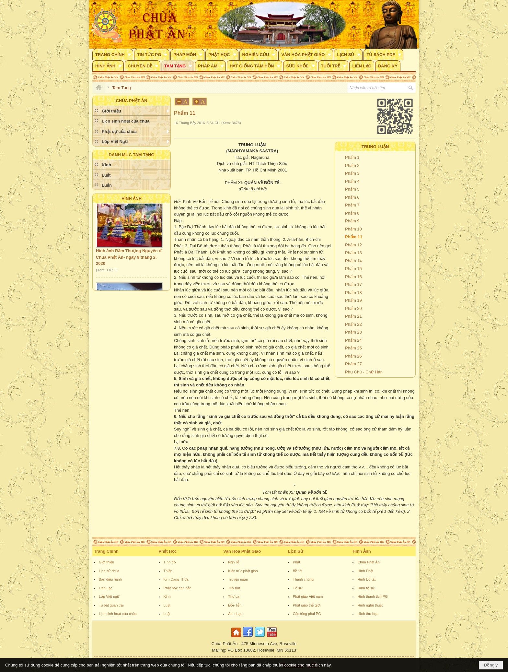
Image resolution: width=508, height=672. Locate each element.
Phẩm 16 (353, 276)
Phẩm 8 (352, 213)
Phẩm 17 (353, 284)
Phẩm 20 (353, 308)
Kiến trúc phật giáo (243, 571)
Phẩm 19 (353, 300)
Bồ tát (298, 571)
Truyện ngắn (238, 579)
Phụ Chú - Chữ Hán (364, 372)
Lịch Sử (295, 551)
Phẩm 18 (353, 292)
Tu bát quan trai (111, 605)
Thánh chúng (303, 579)
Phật (296, 562)
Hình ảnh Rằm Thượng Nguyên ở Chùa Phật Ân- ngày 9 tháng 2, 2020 (128, 259)
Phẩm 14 (353, 260)
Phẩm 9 (352, 220)
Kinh (167, 596)
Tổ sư (297, 588)
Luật (167, 605)
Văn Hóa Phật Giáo (242, 551)
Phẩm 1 (352, 157)
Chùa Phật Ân (368, 562)
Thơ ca (233, 596)
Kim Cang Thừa (176, 579)
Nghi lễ (233, 562)
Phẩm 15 (353, 268)
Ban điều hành (110, 579)
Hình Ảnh (131, 198)
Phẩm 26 (353, 356)
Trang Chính (106, 551)
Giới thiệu (106, 562)
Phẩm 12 (353, 244)
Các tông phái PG (307, 614)
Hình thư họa (367, 614)
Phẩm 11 (353, 236)
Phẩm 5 (352, 189)
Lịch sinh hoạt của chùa (118, 614)
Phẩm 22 (353, 324)
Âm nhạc (235, 614)
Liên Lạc (105, 588)
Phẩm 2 (352, 165)
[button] (112, 54)
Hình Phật (365, 571)
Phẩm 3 (352, 173)
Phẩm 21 (353, 316)
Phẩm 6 (352, 197)
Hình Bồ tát (366, 579)
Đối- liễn (234, 605)
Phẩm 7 (352, 205)
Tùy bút (234, 588)
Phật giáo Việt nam (308, 596)
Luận (167, 614)
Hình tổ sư (365, 588)
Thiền (168, 571)
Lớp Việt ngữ (109, 596)
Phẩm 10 (353, 229)
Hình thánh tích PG (372, 596)
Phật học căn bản (177, 588)
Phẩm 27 (353, 363)
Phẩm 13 (353, 252)
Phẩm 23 (353, 332)
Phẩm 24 (353, 340)
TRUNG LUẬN (375, 146)
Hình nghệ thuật (370, 605)
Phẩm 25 (353, 348)
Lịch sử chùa (109, 571)
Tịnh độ (170, 562)
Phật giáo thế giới (307, 605)
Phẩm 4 (352, 181)
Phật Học (168, 551)
